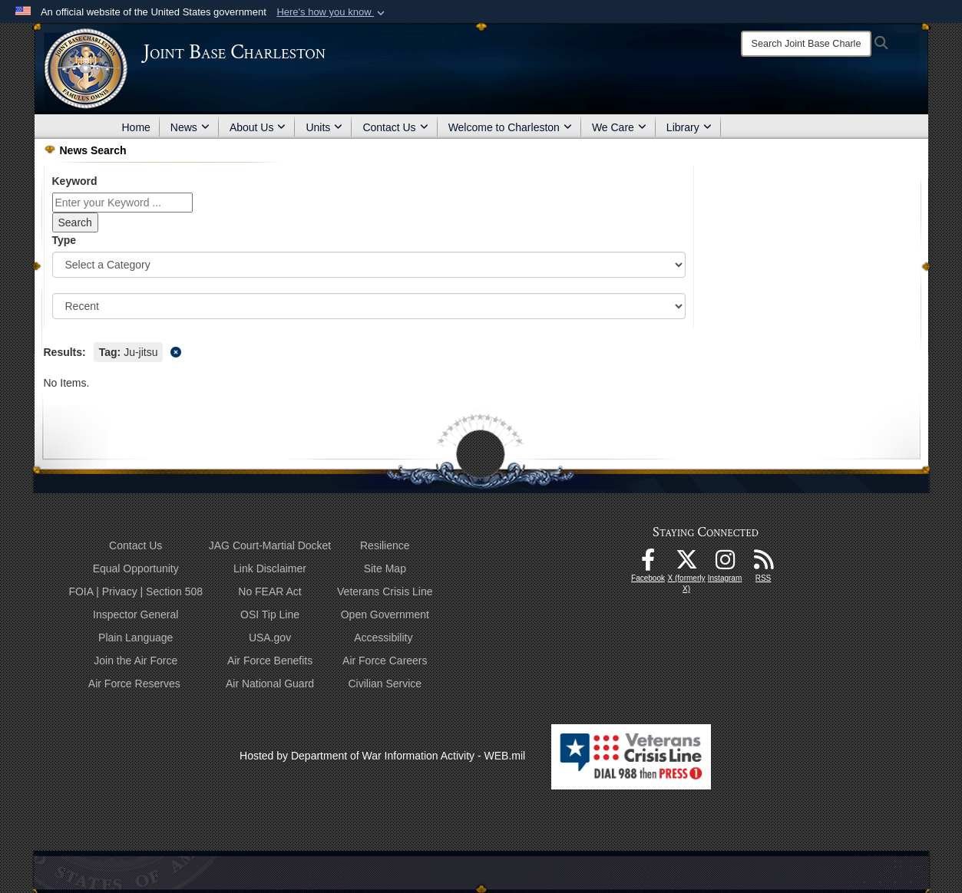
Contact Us (395, 127)
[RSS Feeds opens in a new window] (763, 564)
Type (64, 240)
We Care (619, 127)
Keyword (75, 181)
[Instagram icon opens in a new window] (725, 564)
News (190, 127)
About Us (258, 127)
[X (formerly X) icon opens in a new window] (686, 564)
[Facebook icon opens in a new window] (648, 564)
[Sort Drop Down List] (369, 306)
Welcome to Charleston (510, 127)
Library (689, 127)
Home (136, 127)
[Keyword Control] (122, 203)
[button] (332, 12)
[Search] (806, 44)
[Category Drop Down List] (369, 265)
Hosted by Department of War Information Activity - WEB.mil (382, 756)
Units (324, 127)
